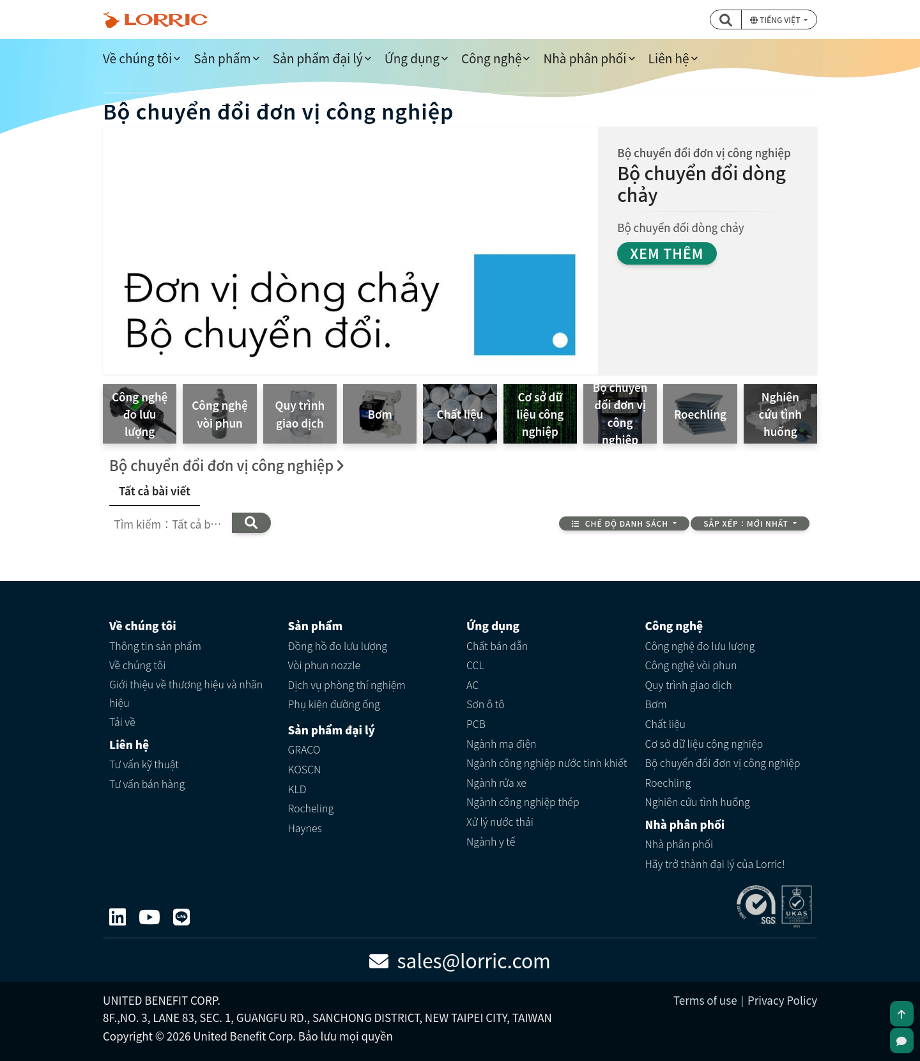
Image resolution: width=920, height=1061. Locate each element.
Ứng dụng (412, 57)
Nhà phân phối (584, 57)
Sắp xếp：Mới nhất (746, 523)
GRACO (304, 749)
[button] (726, 19)
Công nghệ (491, 57)
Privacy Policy (782, 1000)
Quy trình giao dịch (688, 684)
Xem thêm (666, 253)
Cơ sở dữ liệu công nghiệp (704, 743)
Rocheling (311, 808)
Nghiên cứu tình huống (697, 801)
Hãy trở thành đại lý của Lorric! (715, 863)
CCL (475, 664)
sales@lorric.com (460, 960)
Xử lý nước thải (499, 821)
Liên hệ (668, 57)
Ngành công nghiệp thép (522, 801)
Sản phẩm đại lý (318, 57)
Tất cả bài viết (154, 491)
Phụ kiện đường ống (334, 703)
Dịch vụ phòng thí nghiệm (347, 684)
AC (472, 684)
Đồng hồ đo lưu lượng (338, 645)
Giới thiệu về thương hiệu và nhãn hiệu (186, 693)
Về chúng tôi (137, 57)
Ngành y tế (490, 841)
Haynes (305, 827)
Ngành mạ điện (501, 743)
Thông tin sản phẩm (155, 645)
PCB (476, 723)
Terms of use (705, 1000)
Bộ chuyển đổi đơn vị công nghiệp (723, 762)
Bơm (656, 703)
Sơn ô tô (485, 703)
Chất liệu (665, 723)
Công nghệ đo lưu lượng (700, 645)
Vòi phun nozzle (324, 664)
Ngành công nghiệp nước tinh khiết (546, 762)
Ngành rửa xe (496, 782)
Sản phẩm (222, 57)
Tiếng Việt (776, 19)
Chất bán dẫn (497, 645)
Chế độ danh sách (621, 523)
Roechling (668, 782)
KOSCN (304, 769)
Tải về (122, 721)
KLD (297, 788)
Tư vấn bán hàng (147, 783)
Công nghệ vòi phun (691, 664)
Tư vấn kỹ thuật (144, 763)
